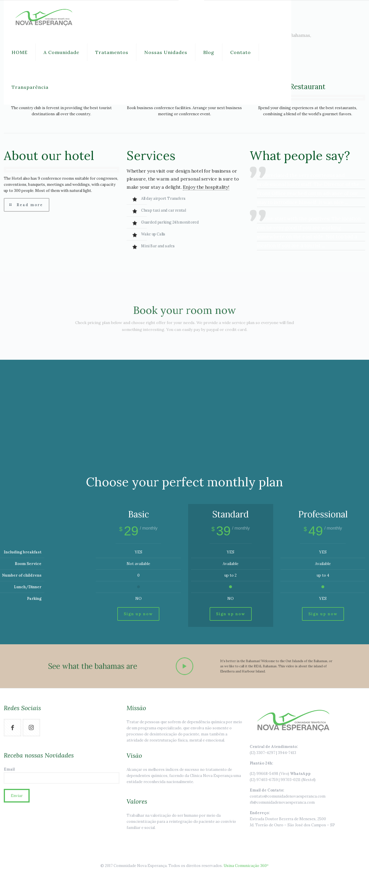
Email (61, 775)
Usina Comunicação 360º (246, 865)
